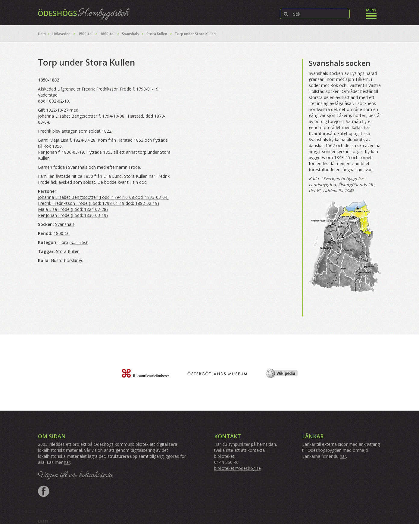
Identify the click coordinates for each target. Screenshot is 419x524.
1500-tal (85, 33)
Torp (63, 242)
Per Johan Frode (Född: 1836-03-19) (73, 215)
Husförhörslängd (67, 260)
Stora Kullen (156, 33)
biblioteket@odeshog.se (237, 468)
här (67, 462)
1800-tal (107, 33)
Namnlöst (78, 242)
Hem (42, 33)
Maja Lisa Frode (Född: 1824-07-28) (73, 209)
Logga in (45, 521)
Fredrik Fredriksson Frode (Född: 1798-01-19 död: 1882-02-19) (98, 203)
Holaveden (61, 33)
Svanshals (130, 33)
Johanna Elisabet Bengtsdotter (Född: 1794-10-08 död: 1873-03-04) (103, 197)
